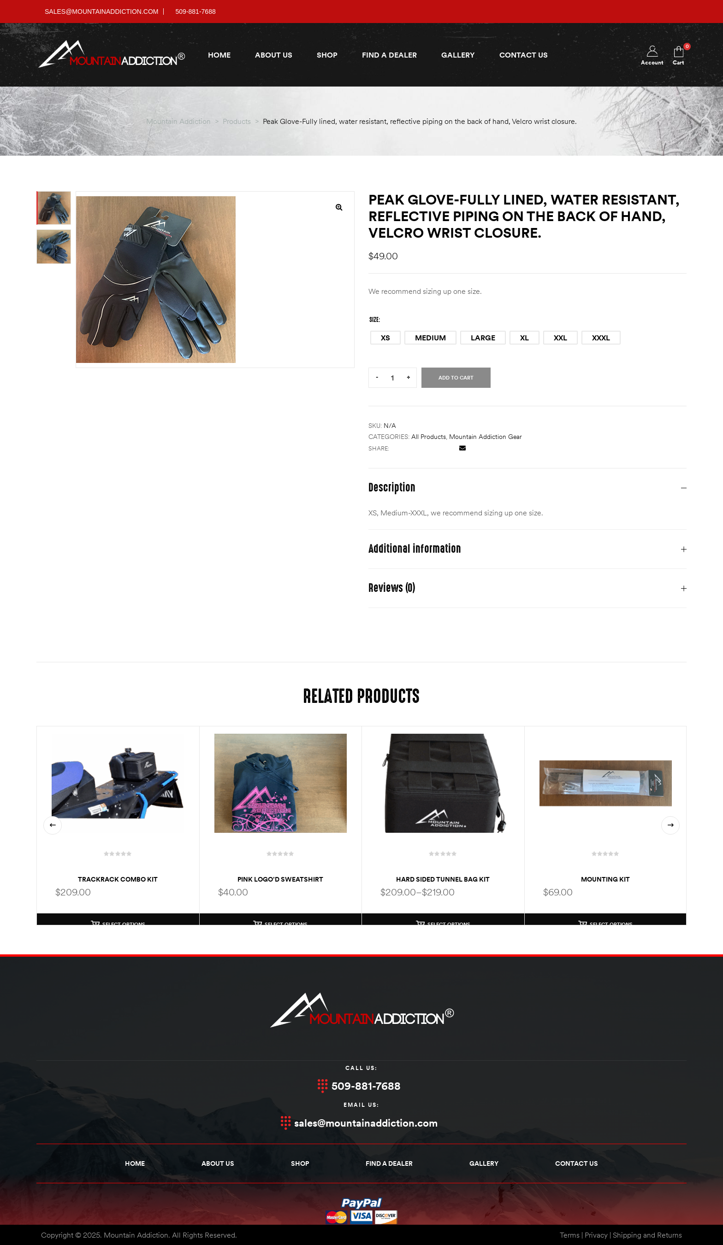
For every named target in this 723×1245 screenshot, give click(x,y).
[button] (338, 206)
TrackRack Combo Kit (118, 879)
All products (428, 437)
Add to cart (456, 377)
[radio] (385, 338)
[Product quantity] (392, 378)
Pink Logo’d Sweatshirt (280, 879)
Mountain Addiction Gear (485, 437)
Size (374, 319)
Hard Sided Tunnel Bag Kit (443, 879)
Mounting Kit (605, 879)
